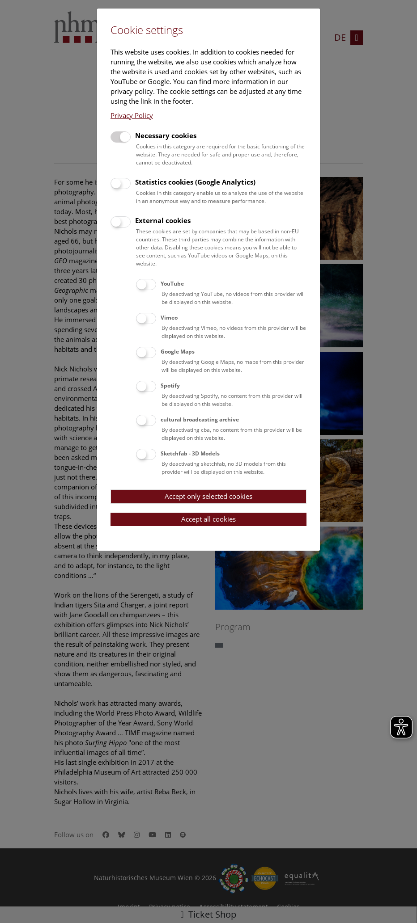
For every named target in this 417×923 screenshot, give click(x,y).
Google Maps (178, 351)
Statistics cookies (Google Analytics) (195, 181)
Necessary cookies (165, 135)
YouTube (172, 283)
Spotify (170, 385)
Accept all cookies (208, 518)
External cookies (163, 220)
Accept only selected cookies (208, 496)
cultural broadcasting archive (200, 419)
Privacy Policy (132, 115)
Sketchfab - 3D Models (190, 453)
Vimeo (169, 317)
